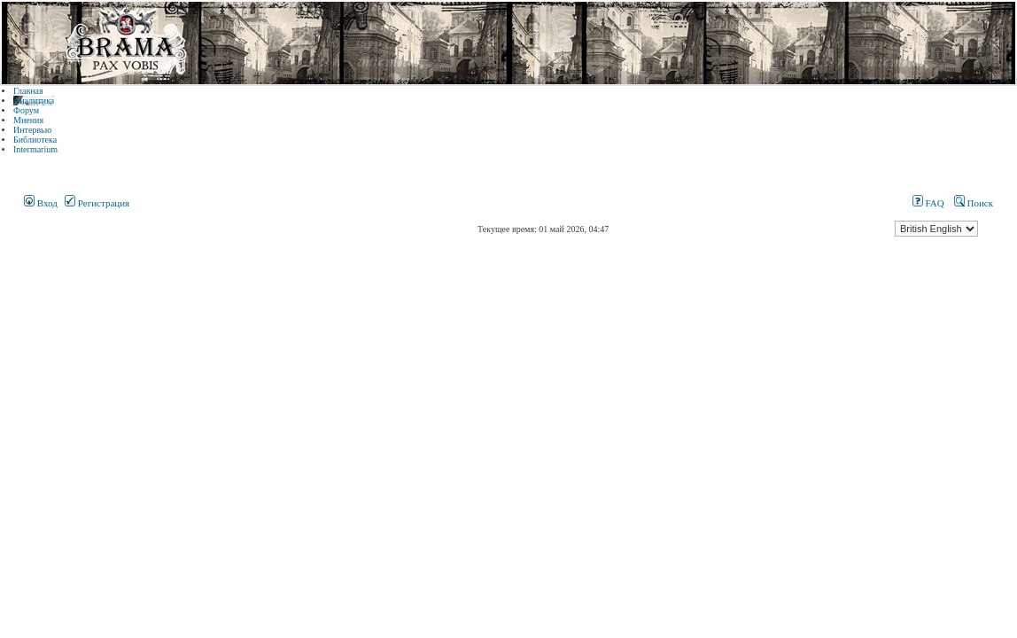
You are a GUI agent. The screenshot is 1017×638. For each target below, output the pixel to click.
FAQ (928, 203)
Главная (28, 91)
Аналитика (33, 100)
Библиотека (35, 139)
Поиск (973, 203)
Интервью (32, 130)
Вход (41, 203)
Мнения (28, 120)
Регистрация (97, 203)
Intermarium (35, 149)
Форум (26, 110)
